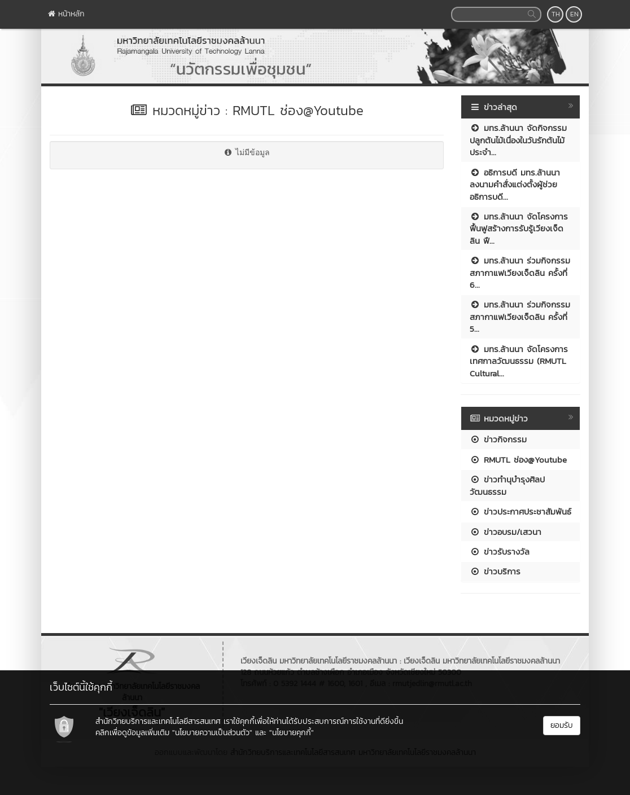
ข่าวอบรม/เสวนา (505, 531)
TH (556, 14)
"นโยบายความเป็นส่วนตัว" (212, 733)
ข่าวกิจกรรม (498, 439)
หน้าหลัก (66, 14)
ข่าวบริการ (495, 571)
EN (574, 14)
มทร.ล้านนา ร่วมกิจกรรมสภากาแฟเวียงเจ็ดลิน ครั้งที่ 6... (520, 272)
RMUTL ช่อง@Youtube (518, 459)
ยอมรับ (561, 725)
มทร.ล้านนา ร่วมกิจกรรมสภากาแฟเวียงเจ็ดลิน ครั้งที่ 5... (520, 316)
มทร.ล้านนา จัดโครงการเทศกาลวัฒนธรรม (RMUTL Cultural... (519, 361)
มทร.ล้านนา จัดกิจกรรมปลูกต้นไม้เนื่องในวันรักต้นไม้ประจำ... (518, 140)
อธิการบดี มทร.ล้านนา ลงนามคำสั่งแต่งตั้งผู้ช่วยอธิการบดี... (515, 184)
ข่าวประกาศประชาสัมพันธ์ (520, 511)
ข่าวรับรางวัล (500, 551)
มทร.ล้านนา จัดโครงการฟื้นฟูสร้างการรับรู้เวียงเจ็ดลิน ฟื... (519, 228)
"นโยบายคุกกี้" (291, 733)
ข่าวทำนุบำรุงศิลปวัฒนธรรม (507, 485)
